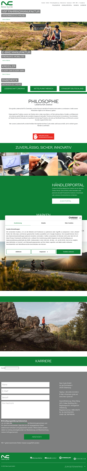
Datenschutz (63, 2)
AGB (74, 2)
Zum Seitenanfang (74, 466)
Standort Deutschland (72, 88)
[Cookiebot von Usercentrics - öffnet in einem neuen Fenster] (70, 218)
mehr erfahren (6, 19)
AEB (77, 2)
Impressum (69, 2)
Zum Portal (65, 201)
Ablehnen (18, 251)
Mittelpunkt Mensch (43, 88)
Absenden (37, 437)
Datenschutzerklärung (19, 423)
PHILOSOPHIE (56, 5)
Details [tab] (43, 223)
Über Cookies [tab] (69, 223)
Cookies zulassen (68, 251)
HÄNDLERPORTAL (67, 5)
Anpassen (43, 251)
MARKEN (76, 5)
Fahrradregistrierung (54, 2)
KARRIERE (83, 5)
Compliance (82, 2)
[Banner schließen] (80, 218)
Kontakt (43, 2)
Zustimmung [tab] (18, 223)
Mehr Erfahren (6, 74)
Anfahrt (47, 2)
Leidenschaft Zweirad (14, 88)
